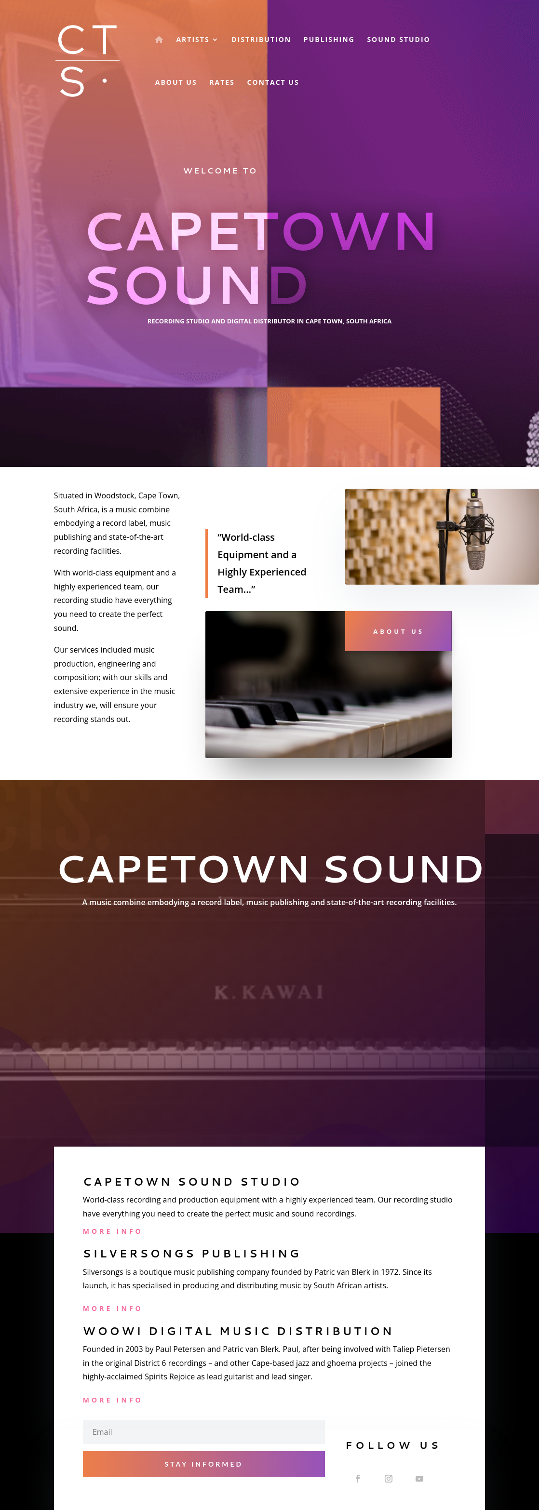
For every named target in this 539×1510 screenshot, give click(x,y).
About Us (176, 83)
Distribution (261, 40)
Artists (192, 40)
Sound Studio (398, 40)
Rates (222, 83)
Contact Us (273, 83)
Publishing (329, 40)
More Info (113, 1231)
